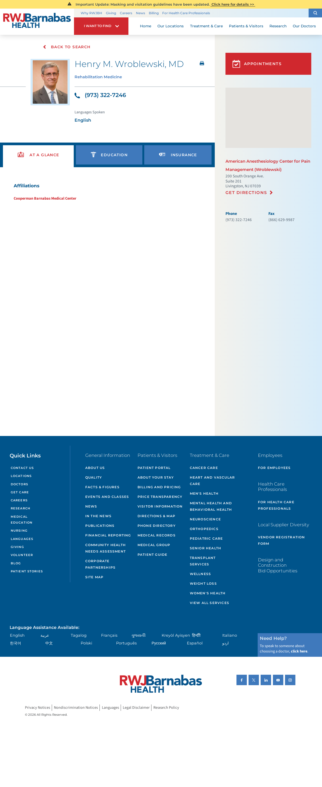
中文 (49, 643)
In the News (98, 516)
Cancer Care (204, 468)
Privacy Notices (37, 707)
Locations (21, 476)
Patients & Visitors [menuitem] (246, 26)
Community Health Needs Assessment (105, 548)
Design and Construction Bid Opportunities (277, 565)
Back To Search (67, 46)
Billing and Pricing (159, 487)
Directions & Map (156, 516)
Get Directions (246, 192)
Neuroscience (205, 519)
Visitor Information (160, 506)
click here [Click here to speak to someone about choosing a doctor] (299, 651)
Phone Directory (157, 526)
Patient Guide (153, 555)
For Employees (274, 468)
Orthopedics (204, 529)
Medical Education (21, 519)
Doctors (19, 484)
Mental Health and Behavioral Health (211, 506)
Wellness (200, 574)
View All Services (209, 603)
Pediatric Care (206, 538)
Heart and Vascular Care (212, 480)
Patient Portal (154, 468)
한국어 (15, 643)
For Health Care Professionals (186, 13)
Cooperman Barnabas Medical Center (45, 198)
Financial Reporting (108, 535)
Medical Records (157, 535)
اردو (225, 643)
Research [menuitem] (278, 26)
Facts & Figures (102, 487)
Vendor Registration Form (281, 540)
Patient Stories (27, 571)
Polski (86, 643)
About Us (95, 468)
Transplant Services (203, 561)
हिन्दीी (196, 635)
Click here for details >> (232, 4)
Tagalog (79, 635)
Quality (93, 477)
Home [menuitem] (145, 26)
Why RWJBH (91, 13)
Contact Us (22, 468)
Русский (158, 643)
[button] (315, 13)
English (17, 635)
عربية (44, 635)
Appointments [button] (257, 64)
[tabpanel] (107, 192)
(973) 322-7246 (100, 95)
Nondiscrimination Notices (76, 707)
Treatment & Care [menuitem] (206, 26)
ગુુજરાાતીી (138, 635)
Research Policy (166, 707)
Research (20, 508)
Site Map (94, 577)
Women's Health (208, 593)
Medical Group (154, 545)
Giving (111, 13)
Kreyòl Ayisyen (176, 635)
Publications (99, 526)
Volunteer (22, 555)
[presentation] (38, 155)
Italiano (229, 635)
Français (109, 635)
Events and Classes (107, 497)
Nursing (19, 530)
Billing (154, 13)
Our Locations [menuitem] (170, 26)
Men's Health (204, 493)
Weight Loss (203, 583)
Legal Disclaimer (136, 707)
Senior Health (205, 548)
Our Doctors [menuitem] (304, 26)
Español (195, 643)
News (140, 13)
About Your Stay (156, 477)
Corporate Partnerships (100, 564)
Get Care (20, 492)
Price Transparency (160, 497)
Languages (22, 539)
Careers (126, 13)
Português (126, 643)
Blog (16, 563)
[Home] (37, 21)
